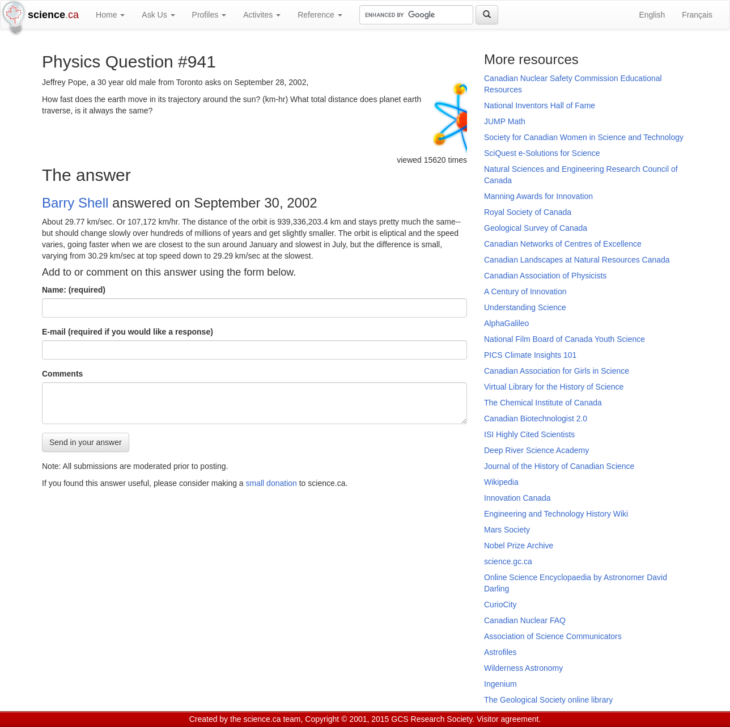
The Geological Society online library (548, 699)
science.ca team (271, 719)
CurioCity (500, 604)
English (652, 14)
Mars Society (507, 529)
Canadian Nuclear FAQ (525, 620)
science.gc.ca (508, 561)
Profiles (209, 14)
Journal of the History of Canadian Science (559, 466)
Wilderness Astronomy (523, 668)
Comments (62, 373)
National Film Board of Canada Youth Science (564, 339)
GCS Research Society (431, 719)
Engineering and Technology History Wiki (556, 513)
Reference (320, 14)
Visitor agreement (507, 719)
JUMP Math (504, 121)
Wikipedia (501, 482)
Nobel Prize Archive (518, 545)
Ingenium (500, 683)
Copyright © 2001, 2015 (347, 719)
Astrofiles (500, 652)
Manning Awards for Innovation (538, 196)
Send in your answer (85, 442)
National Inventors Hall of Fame (539, 105)
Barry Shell (75, 202)
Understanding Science (525, 307)
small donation (271, 483)
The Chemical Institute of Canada (543, 402)
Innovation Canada (517, 497)
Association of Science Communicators (553, 636)
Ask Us (158, 14)
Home (110, 14)
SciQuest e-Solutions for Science (542, 153)
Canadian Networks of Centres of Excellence (563, 243)
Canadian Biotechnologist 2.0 (535, 418)
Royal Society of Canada (527, 212)
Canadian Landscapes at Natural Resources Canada (577, 259)
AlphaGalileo (506, 323)
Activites (262, 14)
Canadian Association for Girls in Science (556, 370)
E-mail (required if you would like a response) (127, 331)
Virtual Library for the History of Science (553, 386)
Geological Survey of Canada (535, 228)
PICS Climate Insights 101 (530, 355)
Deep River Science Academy (536, 450)
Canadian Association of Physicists (545, 275)
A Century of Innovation (525, 291)
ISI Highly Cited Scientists (529, 434)
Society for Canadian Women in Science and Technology (584, 137)
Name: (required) (73, 289)
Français (697, 14)
